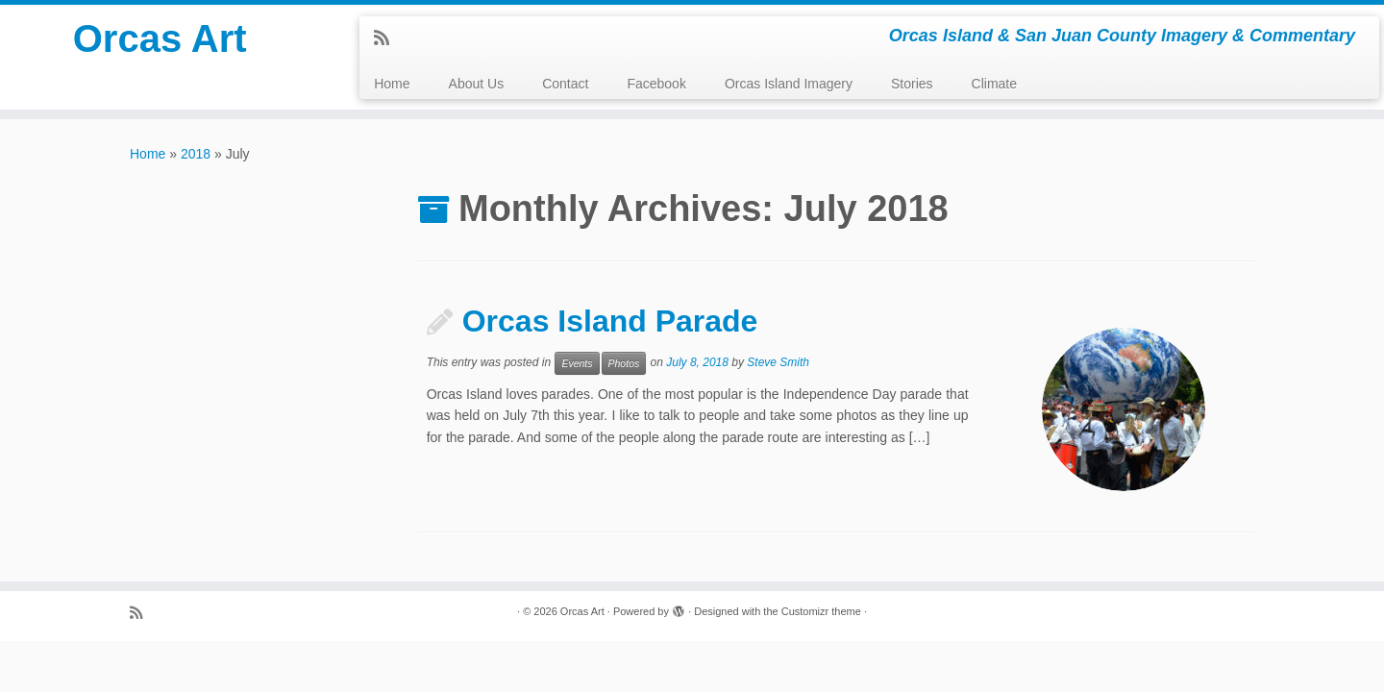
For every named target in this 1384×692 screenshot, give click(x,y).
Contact (565, 83)
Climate (994, 83)
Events (576, 363)
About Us (477, 83)
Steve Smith (778, 362)
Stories (912, 83)
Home (391, 83)
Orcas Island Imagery (789, 83)
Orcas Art (160, 38)
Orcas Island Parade (610, 321)
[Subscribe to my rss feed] (388, 38)
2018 (195, 153)
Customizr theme (821, 611)
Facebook (656, 83)
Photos (624, 363)
